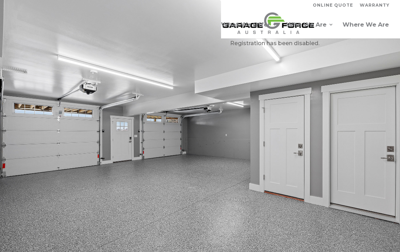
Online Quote (333, 5)
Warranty (374, 5)
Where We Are (366, 25)
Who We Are (306, 25)
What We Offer (245, 25)
